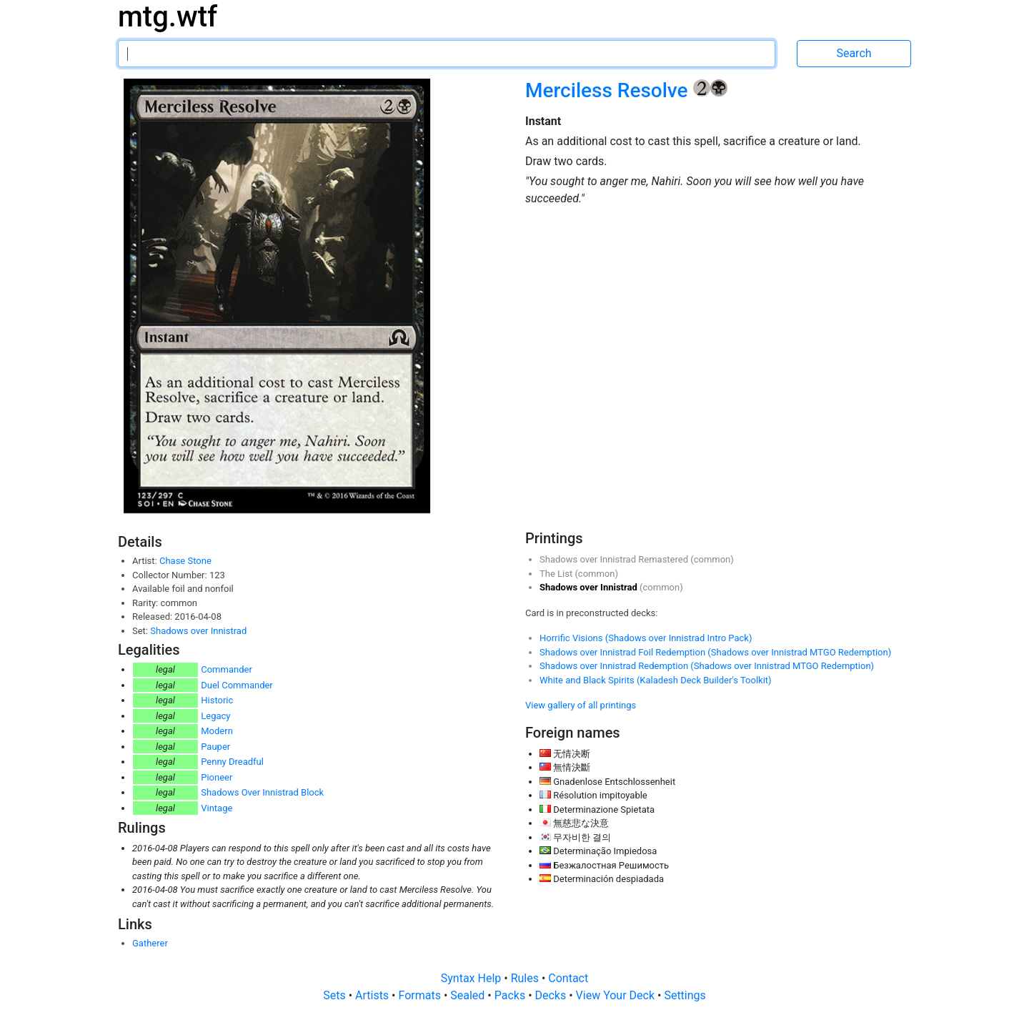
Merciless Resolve (609, 90)
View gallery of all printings (580, 705)
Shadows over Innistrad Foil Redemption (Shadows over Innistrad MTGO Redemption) (715, 652)
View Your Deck (616, 995)
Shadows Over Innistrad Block (262, 792)
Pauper (215, 746)
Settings (684, 995)
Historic (217, 700)
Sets (335, 995)
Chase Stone (185, 560)
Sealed (468, 995)
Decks (552, 995)
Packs (511, 995)
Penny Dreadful (232, 761)
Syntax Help (472, 978)
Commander (226, 669)
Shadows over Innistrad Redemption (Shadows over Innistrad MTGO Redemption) (707, 665)
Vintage (216, 808)
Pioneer (216, 777)
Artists (373, 995)
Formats (420, 995)
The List (557, 573)
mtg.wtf (167, 17)
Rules (526, 978)
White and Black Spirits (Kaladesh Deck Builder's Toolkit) (656, 680)
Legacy (215, 716)
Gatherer (150, 943)
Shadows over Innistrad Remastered (615, 559)
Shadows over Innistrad (198, 630)
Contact (568, 978)
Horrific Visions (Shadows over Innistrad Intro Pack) (646, 638)
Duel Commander (237, 685)
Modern (217, 731)
